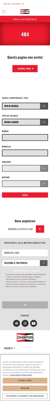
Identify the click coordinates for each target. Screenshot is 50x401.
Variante (6, 162)
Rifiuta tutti (25, 388)
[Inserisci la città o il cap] (21, 229)
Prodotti (10, 348)
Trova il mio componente (25, 19)
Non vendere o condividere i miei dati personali (25, 396)
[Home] (24, 11)
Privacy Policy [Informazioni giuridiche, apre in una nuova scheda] (27, 375)
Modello (6, 147)
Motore (6, 177)
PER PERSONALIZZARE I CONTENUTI (26, 271)
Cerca (25, 195)
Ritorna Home (24, 68)
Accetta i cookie (24, 380)
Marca (5, 131)
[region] (25, 377)
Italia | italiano (12, 4)
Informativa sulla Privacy (18, 282)
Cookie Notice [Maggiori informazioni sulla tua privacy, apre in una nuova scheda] (15, 375)
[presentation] (24, 294)
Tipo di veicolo (10, 116)
